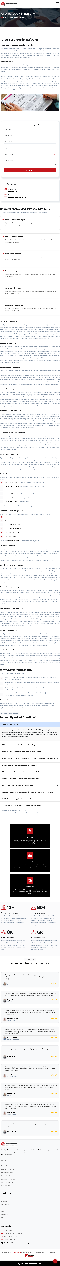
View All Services (6, 1186)
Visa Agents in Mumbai (12, 521)
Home (5, 17)
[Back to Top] (55, 1261)
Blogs (2, 1211)
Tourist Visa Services (11, 482)
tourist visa (9, 467)
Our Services (5, 1204)
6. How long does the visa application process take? (20, 772)
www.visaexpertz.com (10, 1239)
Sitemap (3, 1218)
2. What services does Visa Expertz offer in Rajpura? (20, 745)
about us (26, 506)
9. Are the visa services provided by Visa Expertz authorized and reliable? (28, 792)
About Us (4, 1201)
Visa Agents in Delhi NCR (12, 517)
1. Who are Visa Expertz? (10, 724)
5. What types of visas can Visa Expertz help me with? (21, 765)
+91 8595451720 (12, 191)
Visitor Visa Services (11, 502)
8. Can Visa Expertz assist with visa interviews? (18, 785)
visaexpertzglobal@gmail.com (17, 197)
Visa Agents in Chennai (12, 532)
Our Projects (5, 1208)
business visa (18, 467)
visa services (12, 506)
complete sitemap (13, 541)
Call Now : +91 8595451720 (30, 1263)
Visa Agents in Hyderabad (13, 529)
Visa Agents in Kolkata (12, 536)
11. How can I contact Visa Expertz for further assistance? (22, 806)
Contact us (4, 1214)
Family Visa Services (11, 498)
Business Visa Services (12, 486)
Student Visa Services (12, 490)
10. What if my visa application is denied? (16, 799)
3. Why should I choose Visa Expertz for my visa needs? (21, 752)
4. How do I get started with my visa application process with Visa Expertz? (28, 758)
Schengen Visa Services (12, 494)
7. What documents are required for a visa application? (21, 779)
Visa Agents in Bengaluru (12, 525)
